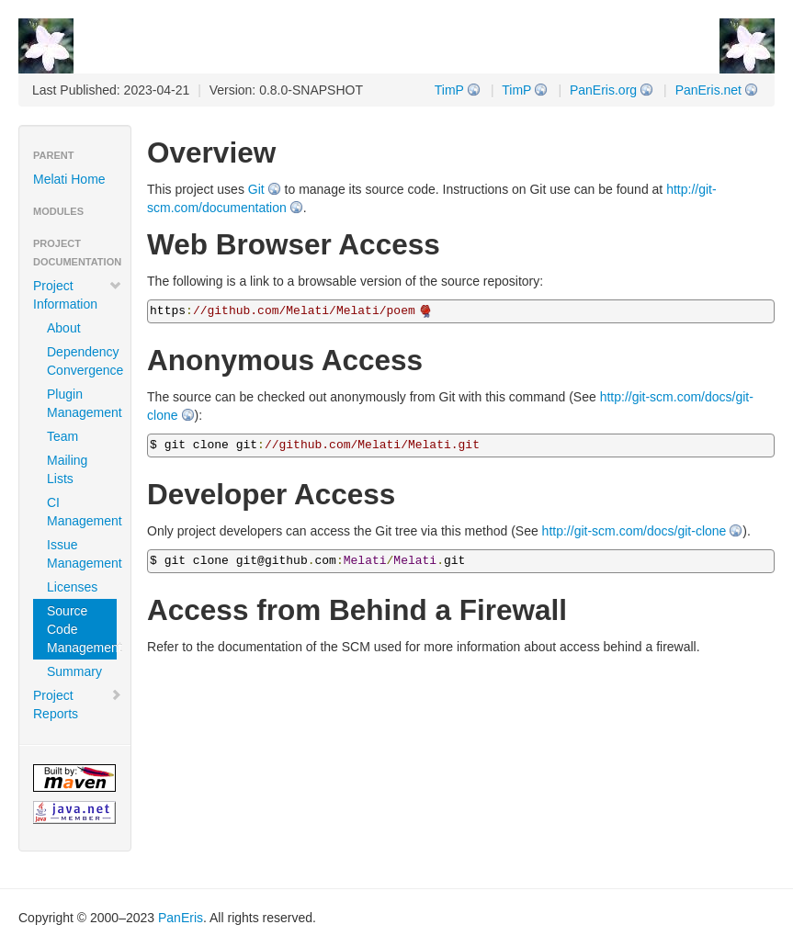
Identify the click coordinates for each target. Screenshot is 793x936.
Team (62, 436)
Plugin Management (82, 403)
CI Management (82, 511)
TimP (516, 90)
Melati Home (69, 179)
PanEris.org (603, 90)
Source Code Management (82, 629)
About (64, 328)
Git (256, 189)
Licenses (72, 587)
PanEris (180, 917)
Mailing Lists (67, 469)
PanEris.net (708, 90)
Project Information (77, 294)
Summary (74, 671)
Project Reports (77, 704)
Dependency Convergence (82, 361)
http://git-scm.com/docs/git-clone (634, 531)
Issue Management (82, 553)
